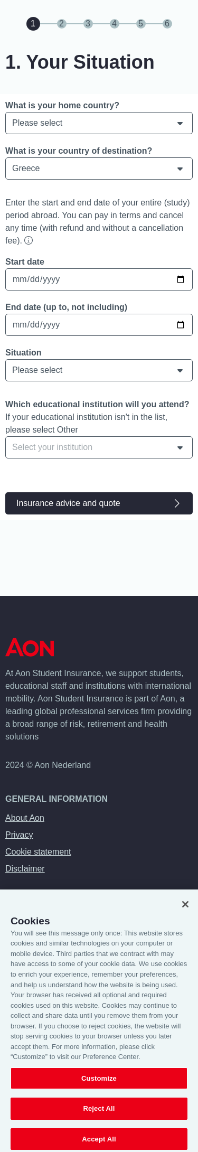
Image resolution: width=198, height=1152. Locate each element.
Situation (23, 352)
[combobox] (99, 447)
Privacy (19, 834)
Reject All (99, 1117)
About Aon (24, 817)
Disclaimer (25, 868)
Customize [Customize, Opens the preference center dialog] (99, 1087)
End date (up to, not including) (66, 307)
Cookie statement (38, 851)
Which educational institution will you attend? (97, 404)
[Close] (185, 913)
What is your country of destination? (78, 150)
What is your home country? (62, 105)
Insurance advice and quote (99, 503)
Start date (24, 261)
